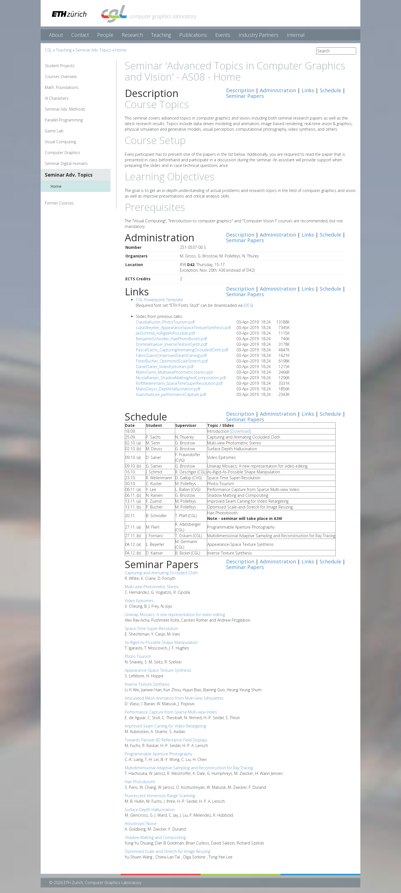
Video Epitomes (139, 600)
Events (222, 34)
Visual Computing (60, 141)
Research (132, 34)
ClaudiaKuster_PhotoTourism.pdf (165, 322)
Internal (296, 34)
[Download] (240, 431)
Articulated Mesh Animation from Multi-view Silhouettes (174, 698)
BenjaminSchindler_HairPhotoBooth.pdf (171, 338)
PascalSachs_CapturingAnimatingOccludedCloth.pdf (182, 349)
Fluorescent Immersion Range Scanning (160, 795)
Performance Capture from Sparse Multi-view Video (171, 712)
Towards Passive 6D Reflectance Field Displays (166, 740)
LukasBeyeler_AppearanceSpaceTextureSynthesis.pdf (183, 327)
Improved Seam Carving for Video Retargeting (165, 726)
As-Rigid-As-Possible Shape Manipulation (161, 642)
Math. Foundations (62, 87)
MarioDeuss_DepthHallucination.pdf (168, 388)
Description (240, 90)
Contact (80, 34)
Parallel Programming (64, 120)
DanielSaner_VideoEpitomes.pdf (165, 366)
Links (308, 90)
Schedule (330, 90)
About (56, 34)
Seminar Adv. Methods (65, 109)
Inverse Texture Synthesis (147, 684)
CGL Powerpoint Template (159, 299)
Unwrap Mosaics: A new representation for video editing (175, 614)
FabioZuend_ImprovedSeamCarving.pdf (171, 355)
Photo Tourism (138, 656)
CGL (48, 50)
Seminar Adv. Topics (93, 50)
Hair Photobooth (140, 781)
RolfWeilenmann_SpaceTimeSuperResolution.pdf (179, 383)
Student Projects (60, 65)
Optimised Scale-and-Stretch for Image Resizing (167, 851)
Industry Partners (258, 34)
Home (120, 50)
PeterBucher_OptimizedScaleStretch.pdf (172, 361)
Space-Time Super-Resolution (151, 628)
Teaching (161, 34)
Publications (193, 34)
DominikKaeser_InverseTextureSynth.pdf (171, 344)
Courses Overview (61, 76)
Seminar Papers (245, 96)
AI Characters (57, 98)
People (105, 34)
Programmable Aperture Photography (158, 753)
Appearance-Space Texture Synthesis (158, 670)
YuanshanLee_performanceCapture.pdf (171, 394)
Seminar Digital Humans (66, 163)
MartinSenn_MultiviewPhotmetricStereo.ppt (174, 372)
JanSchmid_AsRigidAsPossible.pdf (165, 333)
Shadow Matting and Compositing (155, 837)
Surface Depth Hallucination (150, 809)
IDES (248, 305)
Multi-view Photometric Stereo (152, 586)
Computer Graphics (62, 152)
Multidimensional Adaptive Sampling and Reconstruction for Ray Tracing (189, 767)
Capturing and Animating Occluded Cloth (161, 572)
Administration (278, 90)
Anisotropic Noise (141, 823)
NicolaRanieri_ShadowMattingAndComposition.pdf (181, 377)
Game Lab (54, 130)
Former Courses (59, 203)
